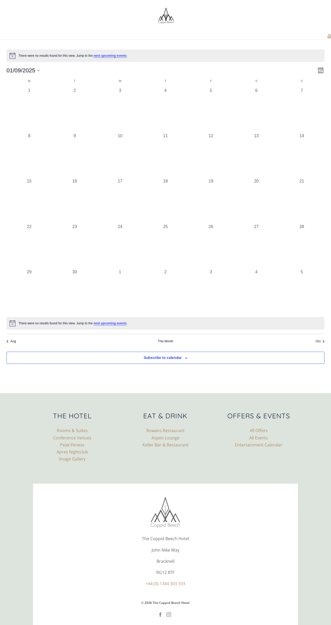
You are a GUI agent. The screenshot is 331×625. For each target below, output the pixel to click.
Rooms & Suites (72, 430)
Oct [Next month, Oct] (320, 341)
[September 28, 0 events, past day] (301, 246)
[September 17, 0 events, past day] (120, 200)
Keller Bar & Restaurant (165, 445)
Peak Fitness (72, 445)
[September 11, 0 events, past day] (165, 155)
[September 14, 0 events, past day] (301, 155)
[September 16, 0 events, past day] (74, 200)
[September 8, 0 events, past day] (29, 155)
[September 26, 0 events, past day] (211, 246)
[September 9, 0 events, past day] (74, 155)
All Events (258, 438)
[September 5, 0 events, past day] (211, 110)
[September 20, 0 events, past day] (256, 200)
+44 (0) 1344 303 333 (165, 583)
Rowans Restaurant (165, 430)
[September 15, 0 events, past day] (29, 200)
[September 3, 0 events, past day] (120, 110)
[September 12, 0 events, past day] (211, 155)
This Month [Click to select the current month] (165, 341)
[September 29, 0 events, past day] (29, 291)
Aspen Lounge (165, 438)
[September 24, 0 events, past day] (120, 246)
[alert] (165, 55)
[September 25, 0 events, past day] (165, 246)
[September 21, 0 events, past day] (301, 200)
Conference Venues (72, 438)
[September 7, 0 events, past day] (301, 110)
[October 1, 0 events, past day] (120, 291)
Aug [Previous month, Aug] (11, 341)
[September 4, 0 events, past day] (165, 110)
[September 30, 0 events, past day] (74, 291)
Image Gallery (72, 459)
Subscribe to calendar (162, 358)
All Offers (259, 430)
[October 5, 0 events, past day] (301, 291)
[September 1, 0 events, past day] (29, 110)
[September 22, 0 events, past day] (29, 246)
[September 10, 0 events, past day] (120, 155)
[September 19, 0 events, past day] (211, 200)
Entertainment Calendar (258, 445)
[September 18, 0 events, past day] (165, 200)
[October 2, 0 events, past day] (165, 291)
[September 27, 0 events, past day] (256, 246)
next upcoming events (110, 56)
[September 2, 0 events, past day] (74, 110)
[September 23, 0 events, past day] (74, 246)
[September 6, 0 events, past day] (256, 110)
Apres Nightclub (72, 452)
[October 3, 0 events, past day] (211, 291)
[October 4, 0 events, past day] (256, 291)
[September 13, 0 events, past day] (256, 155)
